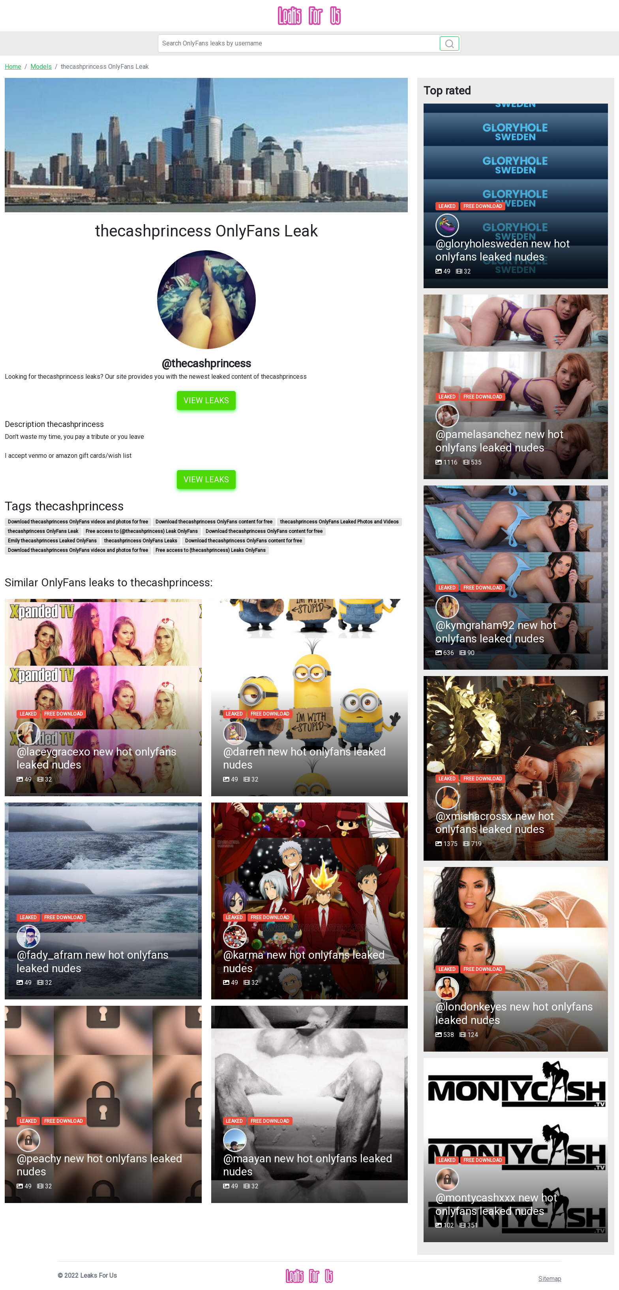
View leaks (206, 400)
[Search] (309, 43)
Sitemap (549, 1278)
